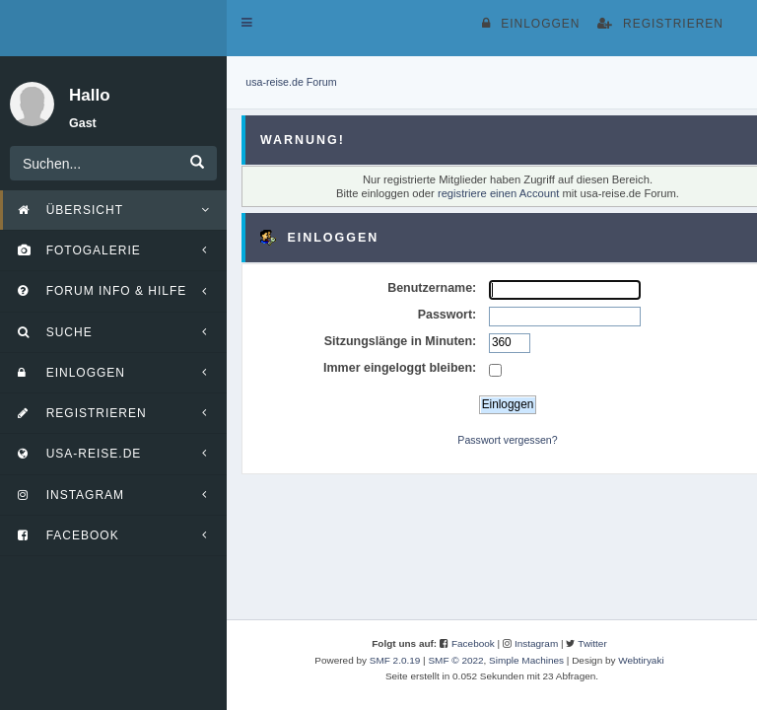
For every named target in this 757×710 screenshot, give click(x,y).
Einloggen (531, 24)
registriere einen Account (498, 193)
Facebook (473, 643)
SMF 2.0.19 (395, 660)
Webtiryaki (640, 660)
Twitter (592, 643)
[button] (247, 22)
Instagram (536, 643)
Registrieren (660, 24)
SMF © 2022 (455, 660)
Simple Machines (526, 660)
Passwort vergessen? (507, 440)
